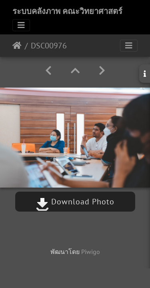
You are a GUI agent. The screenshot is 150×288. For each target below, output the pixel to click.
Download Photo (75, 201)
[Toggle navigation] (21, 25)
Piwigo (90, 252)
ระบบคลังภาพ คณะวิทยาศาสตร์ (67, 11)
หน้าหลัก (17, 46)
